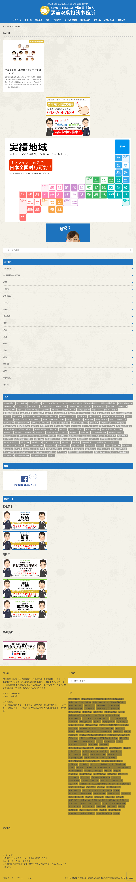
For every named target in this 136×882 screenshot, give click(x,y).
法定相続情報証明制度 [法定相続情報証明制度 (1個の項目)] (23, 439)
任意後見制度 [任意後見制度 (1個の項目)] (9, 410)
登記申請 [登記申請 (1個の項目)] (105, 439)
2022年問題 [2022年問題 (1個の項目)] (8, 403)
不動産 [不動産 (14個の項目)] (64, 403)
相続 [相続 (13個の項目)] (56, 442)
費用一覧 (28, 20)
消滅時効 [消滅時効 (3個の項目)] (39, 439)
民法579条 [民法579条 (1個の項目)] (123, 436)
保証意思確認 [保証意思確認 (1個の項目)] (60, 413)
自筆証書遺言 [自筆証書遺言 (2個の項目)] (78, 446)
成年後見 (7, 316)
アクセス (97, 20)
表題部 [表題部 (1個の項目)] (100, 446)
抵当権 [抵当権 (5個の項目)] (62, 429)
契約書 (6, 364)
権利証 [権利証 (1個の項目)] (42, 436)
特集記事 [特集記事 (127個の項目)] (50, 439)
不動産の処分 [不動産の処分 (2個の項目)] (76, 403)
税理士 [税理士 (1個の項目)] (114, 442)
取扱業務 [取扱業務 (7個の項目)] (119, 416)
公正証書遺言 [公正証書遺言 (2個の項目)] (125, 413)
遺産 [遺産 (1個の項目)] (71, 452)
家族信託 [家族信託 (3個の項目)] (83, 423)
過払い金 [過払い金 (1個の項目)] (62, 452)
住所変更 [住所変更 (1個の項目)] (25, 413)
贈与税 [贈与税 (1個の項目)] (122, 449)
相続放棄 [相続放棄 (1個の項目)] (65, 442)
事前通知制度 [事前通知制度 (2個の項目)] (99, 406)
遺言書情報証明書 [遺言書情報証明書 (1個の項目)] (38, 455)
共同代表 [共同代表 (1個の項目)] (17, 416)
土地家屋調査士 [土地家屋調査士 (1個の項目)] (22, 423)
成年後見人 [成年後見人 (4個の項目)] (88, 426)
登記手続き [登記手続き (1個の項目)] (82, 439)
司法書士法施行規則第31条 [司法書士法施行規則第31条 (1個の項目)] (53, 419)
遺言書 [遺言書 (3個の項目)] (110, 452)
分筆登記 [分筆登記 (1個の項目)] (82, 416)
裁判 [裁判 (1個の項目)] (108, 446)
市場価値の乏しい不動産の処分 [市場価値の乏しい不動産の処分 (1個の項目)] (113, 423)
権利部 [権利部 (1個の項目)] (51, 436)
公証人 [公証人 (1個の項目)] (6, 416)
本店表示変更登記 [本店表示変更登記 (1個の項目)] (116, 433)
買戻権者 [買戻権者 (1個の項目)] (68, 449)
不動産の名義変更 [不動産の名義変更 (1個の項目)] (91, 403)
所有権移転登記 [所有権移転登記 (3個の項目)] (26, 429)
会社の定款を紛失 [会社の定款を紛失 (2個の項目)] (32, 410)
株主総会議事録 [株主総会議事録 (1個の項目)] (10, 436)
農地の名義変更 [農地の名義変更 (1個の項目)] (10, 452)
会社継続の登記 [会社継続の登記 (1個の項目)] (69, 410)
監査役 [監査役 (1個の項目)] (47, 442)
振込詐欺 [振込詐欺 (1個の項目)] (40, 433)
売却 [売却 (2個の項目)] (34, 423)
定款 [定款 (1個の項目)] (74, 423)
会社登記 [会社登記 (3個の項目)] (55, 410)
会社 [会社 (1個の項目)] (20, 410)
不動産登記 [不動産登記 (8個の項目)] (74, 406)
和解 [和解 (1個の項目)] (112, 419)
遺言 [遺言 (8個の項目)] (89, 452)
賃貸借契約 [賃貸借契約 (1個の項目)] (90, 449)
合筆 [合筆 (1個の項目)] (80, 419)
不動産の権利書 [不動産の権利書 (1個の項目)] (125, 403)
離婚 (5, 357)
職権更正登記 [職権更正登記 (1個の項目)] (64, 446)
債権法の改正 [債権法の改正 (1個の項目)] (104, 413)
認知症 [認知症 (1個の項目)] (17, 449)
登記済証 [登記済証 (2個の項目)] (94, 439)
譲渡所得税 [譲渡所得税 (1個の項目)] (29, 449)
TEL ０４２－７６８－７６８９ (16, 861)
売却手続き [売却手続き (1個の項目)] (44, 423)
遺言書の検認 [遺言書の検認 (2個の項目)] (122, 452)
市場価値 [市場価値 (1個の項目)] (94, 423)
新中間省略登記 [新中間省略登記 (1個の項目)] (53, 433)
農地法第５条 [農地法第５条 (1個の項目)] (39, 452)
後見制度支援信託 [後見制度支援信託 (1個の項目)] (62, 426)
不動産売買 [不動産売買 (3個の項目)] (33, 406)
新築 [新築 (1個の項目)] (65, 433)
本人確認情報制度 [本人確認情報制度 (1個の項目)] (98, 433)
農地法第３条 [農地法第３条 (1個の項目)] (25, 452)
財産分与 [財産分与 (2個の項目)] (40, 449)
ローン (6, 302)
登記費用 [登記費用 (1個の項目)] (25, 442)
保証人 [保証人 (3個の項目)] (48, 413)
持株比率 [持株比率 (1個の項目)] (29, 433)
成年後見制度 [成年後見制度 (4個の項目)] (101, 426)
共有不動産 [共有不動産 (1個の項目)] (29, 416)
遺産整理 (7, 268)
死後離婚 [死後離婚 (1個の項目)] (61, 436)
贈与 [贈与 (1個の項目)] (114, 449)
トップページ (16, 20)
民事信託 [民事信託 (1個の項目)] (100, 436)
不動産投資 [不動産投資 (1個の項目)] (61, 406)
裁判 (5, 371)
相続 (5, 282)
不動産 (6, 289)
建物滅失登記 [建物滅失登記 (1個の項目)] (9, 426)
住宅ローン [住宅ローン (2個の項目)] (97, 410)
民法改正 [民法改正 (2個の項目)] (7, 439)
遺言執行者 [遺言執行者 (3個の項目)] (100, 452)
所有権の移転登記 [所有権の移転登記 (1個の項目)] (123, 426)
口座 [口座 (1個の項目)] (128, 416)
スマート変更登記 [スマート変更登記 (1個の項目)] (50, 403)
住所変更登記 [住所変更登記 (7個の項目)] (37, 413)
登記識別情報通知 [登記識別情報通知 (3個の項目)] (10, 442)
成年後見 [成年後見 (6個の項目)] (76, 426)
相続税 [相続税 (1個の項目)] (75, 442)
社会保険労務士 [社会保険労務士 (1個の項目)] (88, 442)
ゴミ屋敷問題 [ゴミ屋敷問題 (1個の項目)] (35, 403)
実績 (47, 20)
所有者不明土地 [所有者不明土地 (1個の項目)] (41, 429)
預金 (5, 337)
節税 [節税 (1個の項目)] (28, 446)
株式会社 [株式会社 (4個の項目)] (23, 436)
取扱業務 (38, 20)
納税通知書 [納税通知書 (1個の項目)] (38, 446)
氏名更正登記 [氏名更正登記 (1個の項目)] (88, 436)
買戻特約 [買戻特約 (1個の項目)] (79, 449)
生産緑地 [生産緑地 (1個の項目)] (62, 439)
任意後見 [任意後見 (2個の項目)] (122, 406)
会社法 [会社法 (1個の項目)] (45, 410)
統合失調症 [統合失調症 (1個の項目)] (50, 446)
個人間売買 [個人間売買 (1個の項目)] (74, 413)
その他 (6, 384)
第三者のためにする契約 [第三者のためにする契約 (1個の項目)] (13, 446)
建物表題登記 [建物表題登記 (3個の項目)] (23, 426)
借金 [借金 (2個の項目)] (93, 413)
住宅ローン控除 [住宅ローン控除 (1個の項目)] (111, 410)
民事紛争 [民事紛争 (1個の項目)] (111, 436)
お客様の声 (56, 20)
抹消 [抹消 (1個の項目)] (119, 429)
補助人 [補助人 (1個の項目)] (116, 446)
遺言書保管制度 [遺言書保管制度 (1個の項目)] (22, 455)
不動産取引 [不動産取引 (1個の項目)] (8, 406)
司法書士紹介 (85, 20)
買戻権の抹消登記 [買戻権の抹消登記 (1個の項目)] (54, 449)
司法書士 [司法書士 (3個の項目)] (7, 419)
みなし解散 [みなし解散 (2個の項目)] (21, 403)
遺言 (5, 330)
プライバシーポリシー (26, 878)
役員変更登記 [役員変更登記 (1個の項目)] (46, 426)
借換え (6, 309)
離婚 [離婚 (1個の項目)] (51, 455)
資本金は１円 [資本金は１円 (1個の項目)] (104, 449)
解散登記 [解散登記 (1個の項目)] (126, 446)
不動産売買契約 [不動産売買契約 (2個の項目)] (47, 406)
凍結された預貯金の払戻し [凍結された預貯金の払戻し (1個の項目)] (46, 416)
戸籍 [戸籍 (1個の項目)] (111, 426)
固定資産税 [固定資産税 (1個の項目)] (8, 423)
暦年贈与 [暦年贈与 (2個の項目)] (74, 433)
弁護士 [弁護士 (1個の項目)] (35, 426)
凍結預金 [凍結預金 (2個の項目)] (63, 416)
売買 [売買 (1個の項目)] (54, 423)
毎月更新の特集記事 (11, 275)
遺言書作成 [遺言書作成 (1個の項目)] (8, 455)
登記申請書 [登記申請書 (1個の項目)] (116, 439)
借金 (5, 343)
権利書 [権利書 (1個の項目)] (33, 436)
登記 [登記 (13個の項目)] (72, 439)
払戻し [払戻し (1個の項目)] (53, 429)
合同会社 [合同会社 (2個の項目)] (70, 419)
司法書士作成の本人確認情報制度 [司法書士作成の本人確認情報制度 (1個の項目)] (27, 419)
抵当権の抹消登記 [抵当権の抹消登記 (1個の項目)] (76, 429)
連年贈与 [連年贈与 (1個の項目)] (51, 452)
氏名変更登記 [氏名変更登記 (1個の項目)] (74, 436)
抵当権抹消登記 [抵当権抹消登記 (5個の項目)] (92, 429)
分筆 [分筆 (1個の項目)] (73, 416)
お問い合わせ (109, 20)
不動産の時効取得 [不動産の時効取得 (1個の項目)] (108, 403)
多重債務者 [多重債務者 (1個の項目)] (64, 423)
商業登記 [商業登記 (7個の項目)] (121, 419)
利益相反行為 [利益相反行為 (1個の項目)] (94, 416)
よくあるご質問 (71, 20)
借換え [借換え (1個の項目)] (84, 413)
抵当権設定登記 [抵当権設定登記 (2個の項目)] (108, 429)
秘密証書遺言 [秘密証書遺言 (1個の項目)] (103, 442)
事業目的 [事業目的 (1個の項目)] (111, 406)
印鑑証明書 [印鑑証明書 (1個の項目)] (108, 416)
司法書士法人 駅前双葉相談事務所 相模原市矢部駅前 (98, 878)
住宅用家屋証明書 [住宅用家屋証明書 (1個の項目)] (10, 413)
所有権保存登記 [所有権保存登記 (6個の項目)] (10, 429)
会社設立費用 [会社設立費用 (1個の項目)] (84, 410)
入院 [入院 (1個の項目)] (114, 413)
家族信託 (7, 296)
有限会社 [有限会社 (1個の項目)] (85, 433)
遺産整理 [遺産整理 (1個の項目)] (80, 452)
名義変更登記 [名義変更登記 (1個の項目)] (101, 419)
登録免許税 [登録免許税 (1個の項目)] (36, 442)
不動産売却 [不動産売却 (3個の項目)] (21, 406)
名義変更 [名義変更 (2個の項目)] (89, 419)
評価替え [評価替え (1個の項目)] (7, 449)
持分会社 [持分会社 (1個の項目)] (18, 433)
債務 (5, 350)
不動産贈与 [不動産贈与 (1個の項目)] (86, 406)
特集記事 (121, 20)
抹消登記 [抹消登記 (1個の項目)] (7, 433)
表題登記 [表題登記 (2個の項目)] (90, 446)
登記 (5, 323)
